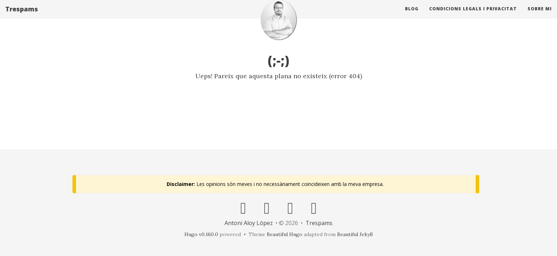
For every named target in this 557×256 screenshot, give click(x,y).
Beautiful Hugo (284, 234)
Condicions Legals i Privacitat (473, 16)
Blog (411, 16)
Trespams (21, 16)
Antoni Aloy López (249, 223)
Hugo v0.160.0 (201, 234)
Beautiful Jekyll (355, 234)
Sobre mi (540, 16)
